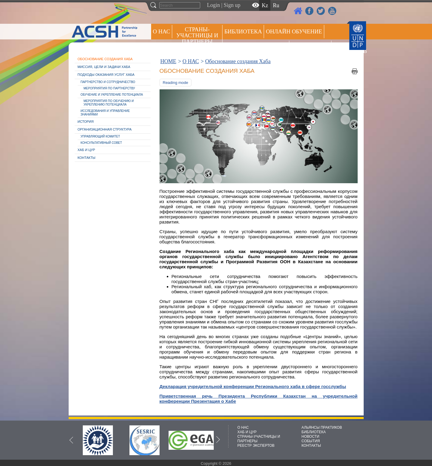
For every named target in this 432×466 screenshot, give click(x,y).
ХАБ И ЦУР (247, 432)
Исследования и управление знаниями (105, 112)
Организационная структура (105, 129)
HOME (168, 61)
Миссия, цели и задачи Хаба (104, 67)
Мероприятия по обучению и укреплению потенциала (109, 102)
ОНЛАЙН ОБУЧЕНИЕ (294, 31)
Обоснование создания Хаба (105, 59)
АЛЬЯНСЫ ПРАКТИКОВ (322, 427)
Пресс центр (310, 47)
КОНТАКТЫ (311, 445)
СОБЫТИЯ (311, 441)
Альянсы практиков (255, 47)
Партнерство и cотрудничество (108, 82)
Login (213, 5)
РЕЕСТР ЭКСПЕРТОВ (343, 48)
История (86, 121)
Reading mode (175, 82)
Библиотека (243, 31)
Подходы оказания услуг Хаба (106, 74)
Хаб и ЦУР (86, 150)
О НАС (161, 31)
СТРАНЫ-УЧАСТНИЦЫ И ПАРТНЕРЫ (197, 35)
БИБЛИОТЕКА (314, 432)
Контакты (86, 157)
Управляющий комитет (100, 136)
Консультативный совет (101, 142)
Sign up (232, 5)
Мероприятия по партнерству (109, 88)
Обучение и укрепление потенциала (112, 94)
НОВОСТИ (310, 436)
